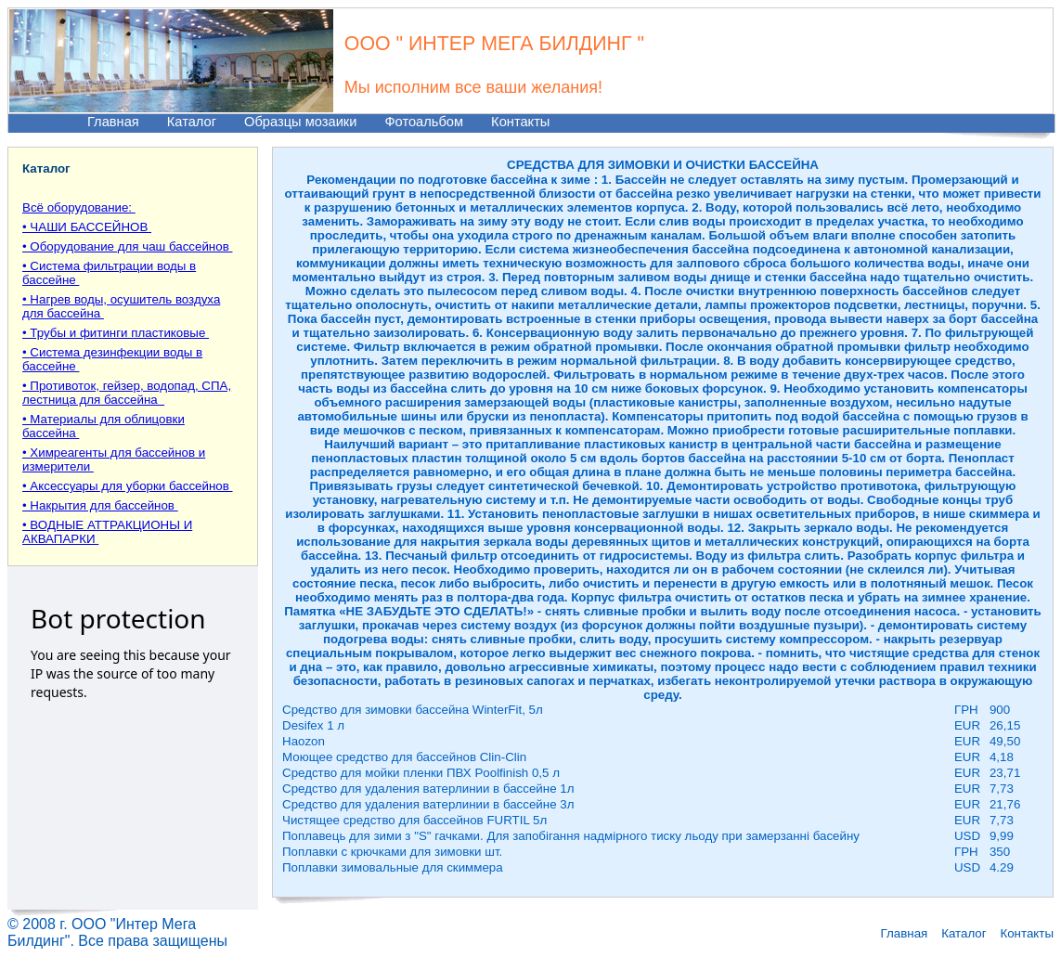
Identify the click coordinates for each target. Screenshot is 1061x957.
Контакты (520, 121)
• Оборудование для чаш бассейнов (127, 246)
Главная (113, 121)
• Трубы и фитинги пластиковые (115, 333)
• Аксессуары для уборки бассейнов (127, 486)
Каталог (191, 121)
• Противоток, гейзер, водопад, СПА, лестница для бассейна (126, 393)
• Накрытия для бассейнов (100, 505)
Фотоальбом (423, 121)
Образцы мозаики (300, 121)
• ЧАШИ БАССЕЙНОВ (86, 227)
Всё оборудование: (79, 207)
